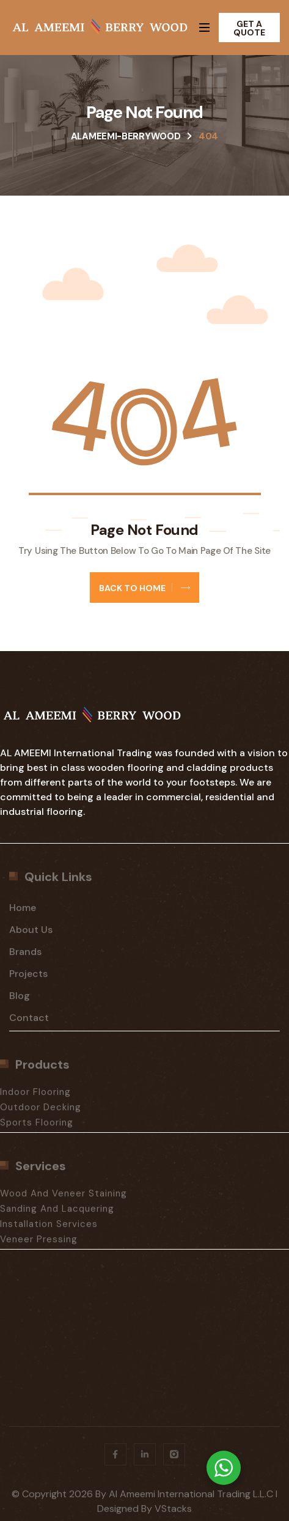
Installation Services (49, 1228)
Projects (28, 977)
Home (22, 911)
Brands (25, 955)
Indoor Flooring (35, 1096)
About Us (31, 933)
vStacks (173, 1512)
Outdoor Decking (40, 1111)
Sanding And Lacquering (57, 1213)
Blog (19, 999)
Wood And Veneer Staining (63, 1197)
